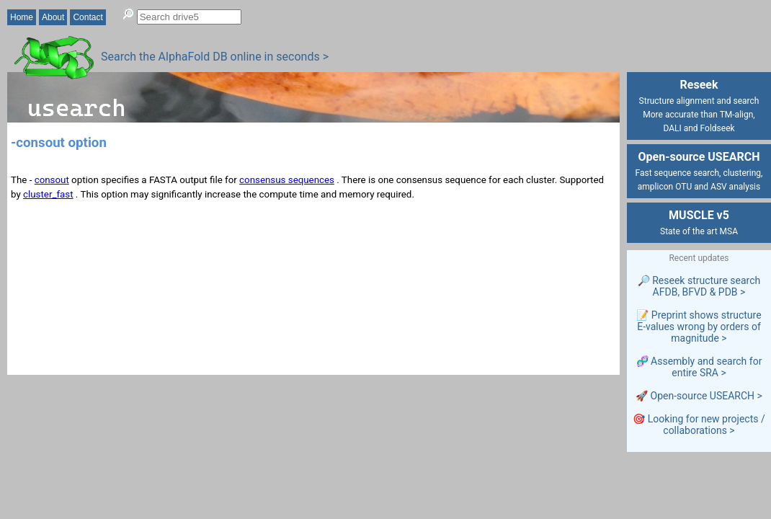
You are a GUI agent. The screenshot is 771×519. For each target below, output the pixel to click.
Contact (87, 17)
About (53, 17)
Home (21, 17)
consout (52, 179)
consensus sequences (286, 179)
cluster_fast (48, 194)
